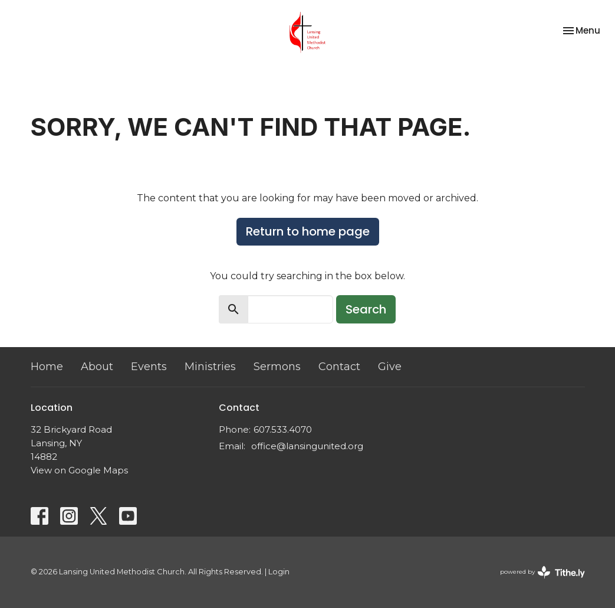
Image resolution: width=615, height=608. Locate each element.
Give (390, 366)
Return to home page (308, 231)
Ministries (210, 366)
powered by (542, 572)
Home (47, 366)
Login (279, 571)
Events (149, 366)
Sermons (277, 366)
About (97, 366)
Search (366, 309)
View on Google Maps (79, 470)
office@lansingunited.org (307, 446)
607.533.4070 (283, 429)
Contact (339, 366)
